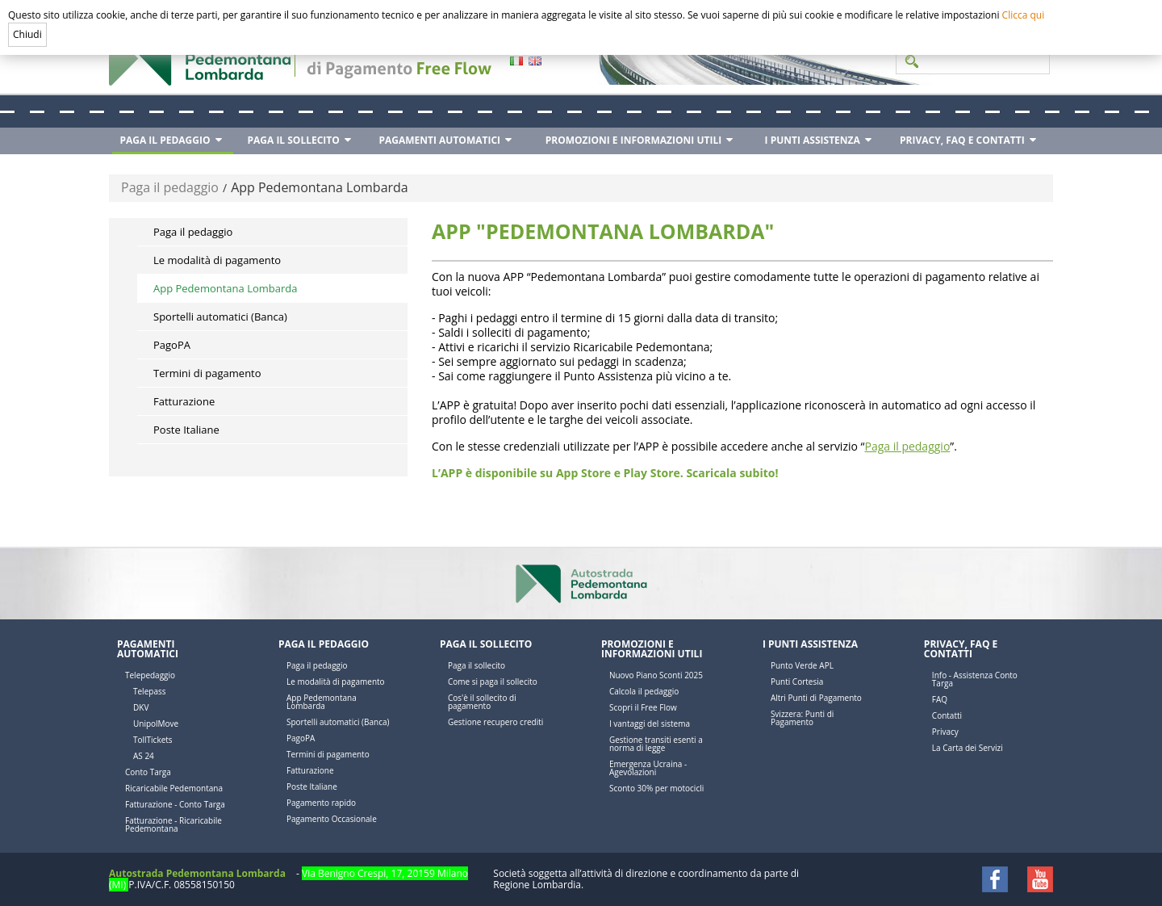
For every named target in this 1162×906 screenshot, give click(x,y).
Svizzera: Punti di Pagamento (802, 718)
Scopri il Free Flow (643, 707)
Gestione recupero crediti (495, 722)
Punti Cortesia (797, 681)
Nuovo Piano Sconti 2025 (656, 675)
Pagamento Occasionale (331, 818)
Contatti (947, 715)
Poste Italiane (186, 429)
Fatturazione (184, 401)
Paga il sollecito (486, 644)
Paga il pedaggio (170, 187)
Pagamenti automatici (147, 649)
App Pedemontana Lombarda (319, 187)
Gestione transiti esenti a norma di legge (656, 743)
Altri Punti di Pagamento (816, 697)
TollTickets (153, 739)
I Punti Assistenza (810, 644)
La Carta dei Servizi (967, 747)
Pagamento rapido (321, 802)
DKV (140, 707)
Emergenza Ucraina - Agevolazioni (648, 768)
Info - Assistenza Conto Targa (975, 679)
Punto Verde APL (802, 665)
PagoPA (171, 345)
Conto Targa (148, 772)
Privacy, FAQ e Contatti (960, 649)
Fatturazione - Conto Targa (175, 804)
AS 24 (143, 755)
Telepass (149, 691)
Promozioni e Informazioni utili (651, 649)
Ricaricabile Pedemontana (174, 788)
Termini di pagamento (207, 373)
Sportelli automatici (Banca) (220, 316)
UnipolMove (155, 723)
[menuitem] (172, 141)
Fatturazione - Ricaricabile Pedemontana (173, 824)
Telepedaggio (150, 675)
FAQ (939, 699)
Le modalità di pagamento (217, 260)
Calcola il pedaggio (644, 691)
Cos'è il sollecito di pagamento (482, 701)
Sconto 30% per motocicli (656, 788)
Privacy (945, 731)
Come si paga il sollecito (492, 681)
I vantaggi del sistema (649, 723)
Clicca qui (1023, 15)
